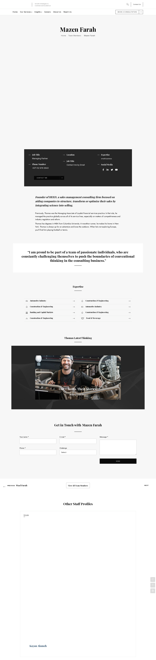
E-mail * (63, 455)
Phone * (23, 466)
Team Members (74, 35)
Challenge (63, 466)
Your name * (24, 455)
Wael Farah (21, 503)
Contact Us (137, 4)
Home (63, 35)
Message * (104, 455)
